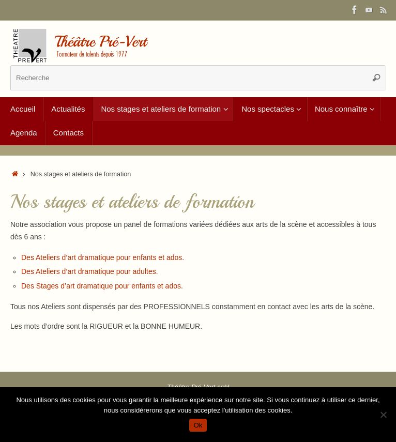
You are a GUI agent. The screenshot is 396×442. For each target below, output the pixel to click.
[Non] (383, 414)
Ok (197, 425)
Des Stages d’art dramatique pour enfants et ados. (102, 286)
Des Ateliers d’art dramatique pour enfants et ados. (102, 257)
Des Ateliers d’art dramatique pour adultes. (89, 271)
